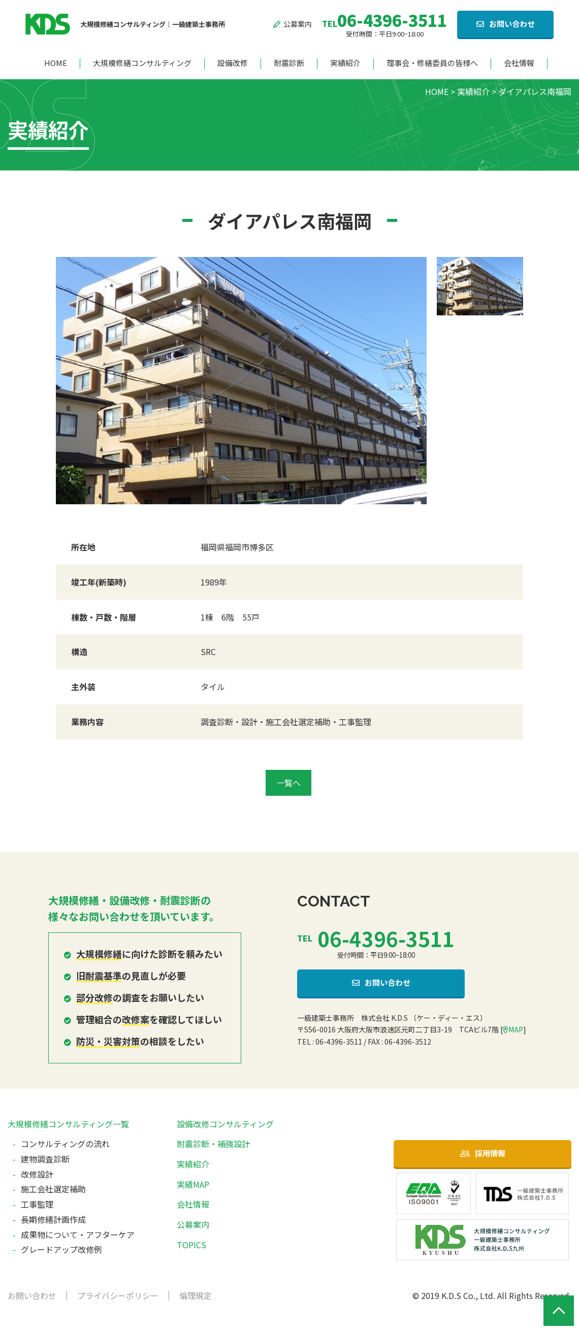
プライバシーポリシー (117, 1295)
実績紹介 (345, 63)
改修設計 (37, 1174)
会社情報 (519, 63)
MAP (513, 1029)
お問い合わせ (512, 23)
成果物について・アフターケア (78, 1234)
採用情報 (490, 1153)
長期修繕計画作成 (53, 1219)
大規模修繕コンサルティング (142, 63)
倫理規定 (195, 1295)
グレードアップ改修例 (61, 1249)
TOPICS (191, 1245)
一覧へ (288, 782)
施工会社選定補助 (53, 1189)
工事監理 (37, 1204)
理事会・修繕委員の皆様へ (432, 63)
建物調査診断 (45, 1159)
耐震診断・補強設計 (213, 1144)
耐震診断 (289, 63)
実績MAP (193, 1184)
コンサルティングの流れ (65, 1144)
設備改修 (232, 63)
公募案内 (293, 24)
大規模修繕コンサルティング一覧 (68, 1124)
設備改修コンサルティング (225, 1124)
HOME (55, 63)
